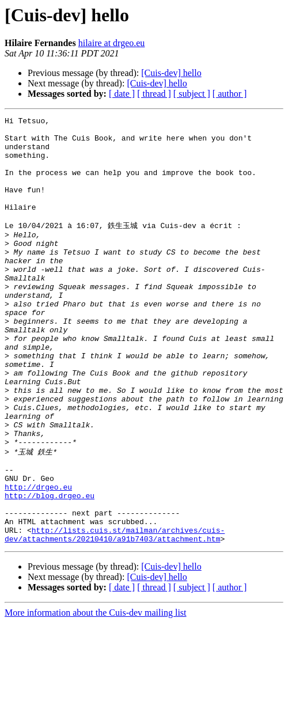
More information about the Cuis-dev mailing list (96, 695)
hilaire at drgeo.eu (111, 43)
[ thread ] (154, 93)
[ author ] (230, 93)
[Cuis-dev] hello (171, 73)
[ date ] (122, 93)
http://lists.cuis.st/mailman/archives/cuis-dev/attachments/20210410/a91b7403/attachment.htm (115, 615)
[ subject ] (191, 93)
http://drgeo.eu (38, 559)
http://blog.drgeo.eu (49, 569)
